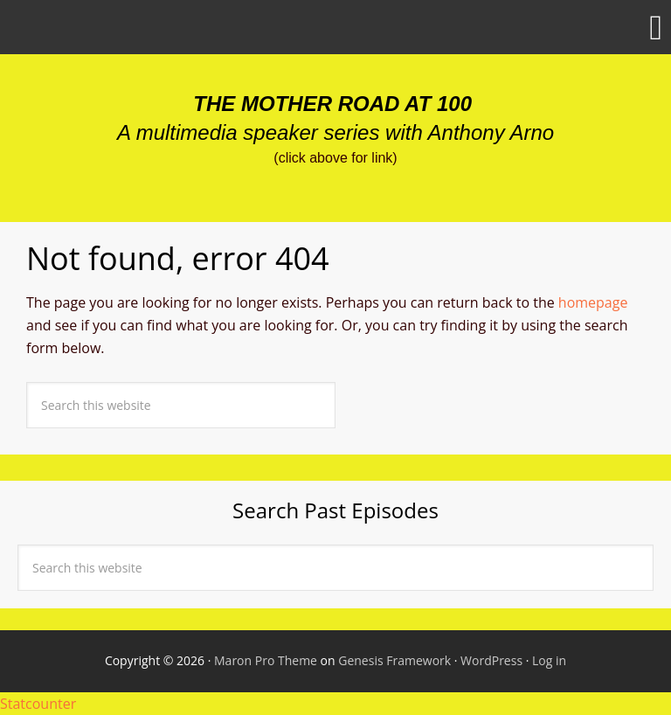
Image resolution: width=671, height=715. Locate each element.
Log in (549, 660)
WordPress (491, 660)
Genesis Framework (394, 660)
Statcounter (38, 703)
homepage (593, 302)
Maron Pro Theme (265, 660)
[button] (335, 27)
